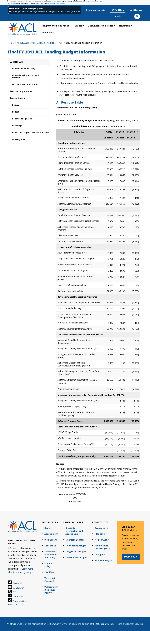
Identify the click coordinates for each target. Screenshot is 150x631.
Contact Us (50, 545)
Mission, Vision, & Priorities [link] (25, 84)
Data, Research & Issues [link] (100, 25)
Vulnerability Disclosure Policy (51, 589)
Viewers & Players (49, 579)
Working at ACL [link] (19, 139)
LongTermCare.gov (75, 551)
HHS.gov (100, 533)
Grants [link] (78, 25)
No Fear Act (102, 539)
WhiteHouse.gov (103, 561)
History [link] (15, 105)
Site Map (49, 572)
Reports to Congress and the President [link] (30, 132)
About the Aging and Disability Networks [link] (26, 76)
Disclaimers (50, 539)
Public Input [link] (17, 125)
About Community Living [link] (23, 68)
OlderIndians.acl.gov (76, 557)
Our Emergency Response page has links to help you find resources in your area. (44, 11)
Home (11, 42)
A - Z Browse (136, 10)
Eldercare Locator (74, 539)
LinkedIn (18, 596)
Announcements (95, 10)
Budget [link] (15, 112)
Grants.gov (102, 528)
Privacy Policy (48, 565)
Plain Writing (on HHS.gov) (102, 547)
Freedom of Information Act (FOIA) (50, 554)
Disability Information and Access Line (74, 531)
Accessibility (51, 533)
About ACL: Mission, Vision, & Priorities (35, 42)
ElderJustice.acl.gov (75, 545)
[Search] (137, 16)
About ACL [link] (47, 32)
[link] (28, 91)
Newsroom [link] (124, 25)
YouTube (18, 587)
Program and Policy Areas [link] (55, 25)
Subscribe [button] (131, 556)
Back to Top (75, 499)
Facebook (19, 583)
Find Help (118, 10)
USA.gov (100, 554)
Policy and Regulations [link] (23, 119)
